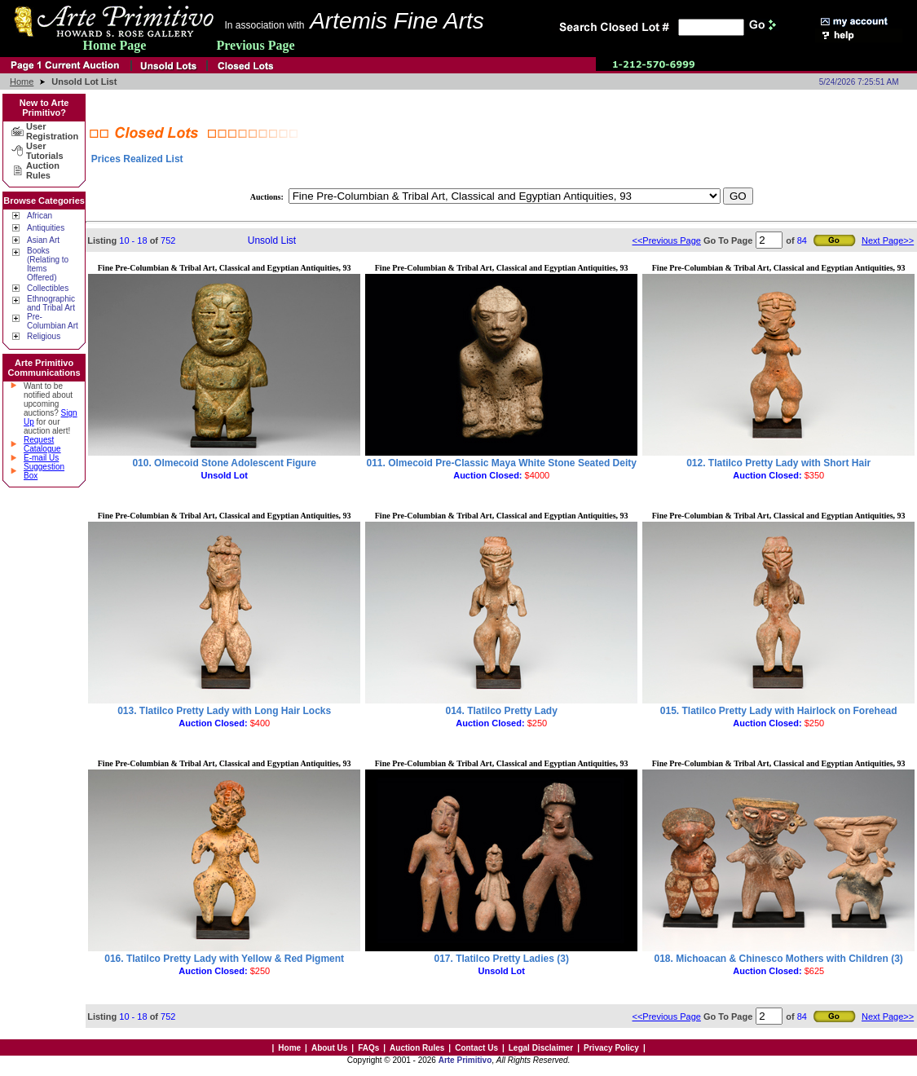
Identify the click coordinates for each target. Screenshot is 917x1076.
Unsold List (272, 240)
